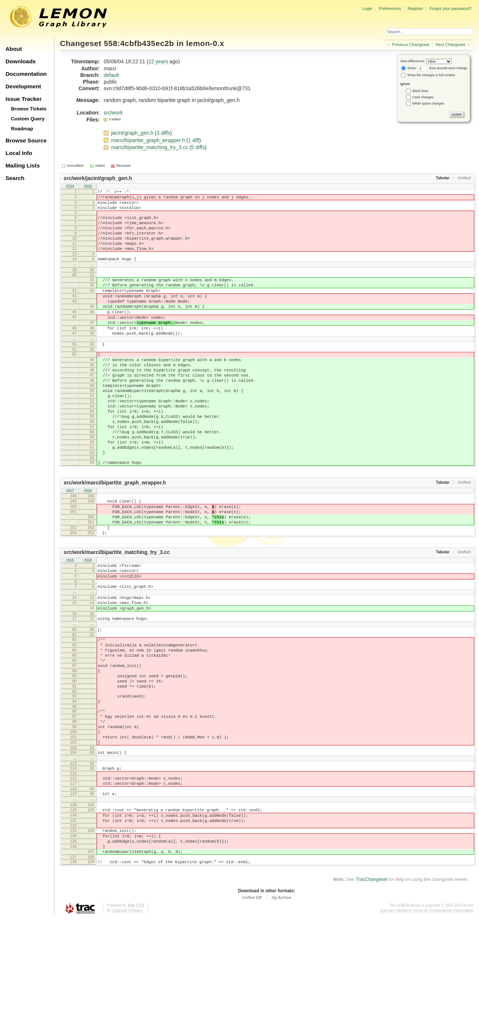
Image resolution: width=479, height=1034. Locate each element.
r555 (70, 624)
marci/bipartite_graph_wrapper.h (148, 140)
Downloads (21, 61)
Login (367, 8)
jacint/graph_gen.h (133, 133)
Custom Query (28, 118)
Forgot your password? (450, 8)
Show (408, 68)
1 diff (193, 140)
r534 (70, 187)
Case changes (423, 97)
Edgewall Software (127, 1026)
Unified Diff (252, 1013)
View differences (412, 61)
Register (415, 8)
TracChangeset (371, 995)
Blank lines (420, 91)
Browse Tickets (29, 109)
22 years (158, 61)
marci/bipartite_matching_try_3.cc (150, 147)
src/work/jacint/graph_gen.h (98, 178)
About (14, 49)
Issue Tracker (24, 99)
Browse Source (26, 140)
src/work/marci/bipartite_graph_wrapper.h (115, 536)
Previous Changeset (410, 44)
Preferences (390, 8)
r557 (70, 544)
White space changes (428, 103)
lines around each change (442, 68)
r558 (87, 187)
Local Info (19, 153)
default (111, 75)
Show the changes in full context (428, 75)
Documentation (26, 74)
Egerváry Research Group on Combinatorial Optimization (426, 1026)
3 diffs (163, 133)
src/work (113, 113)
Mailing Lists (23, 165)
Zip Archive (281, 1013)
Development (23, 86)
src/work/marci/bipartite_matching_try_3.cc (117, 615)
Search (15, 178)
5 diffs (198, 147)
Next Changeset (450, 44)
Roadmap (22, 128)
